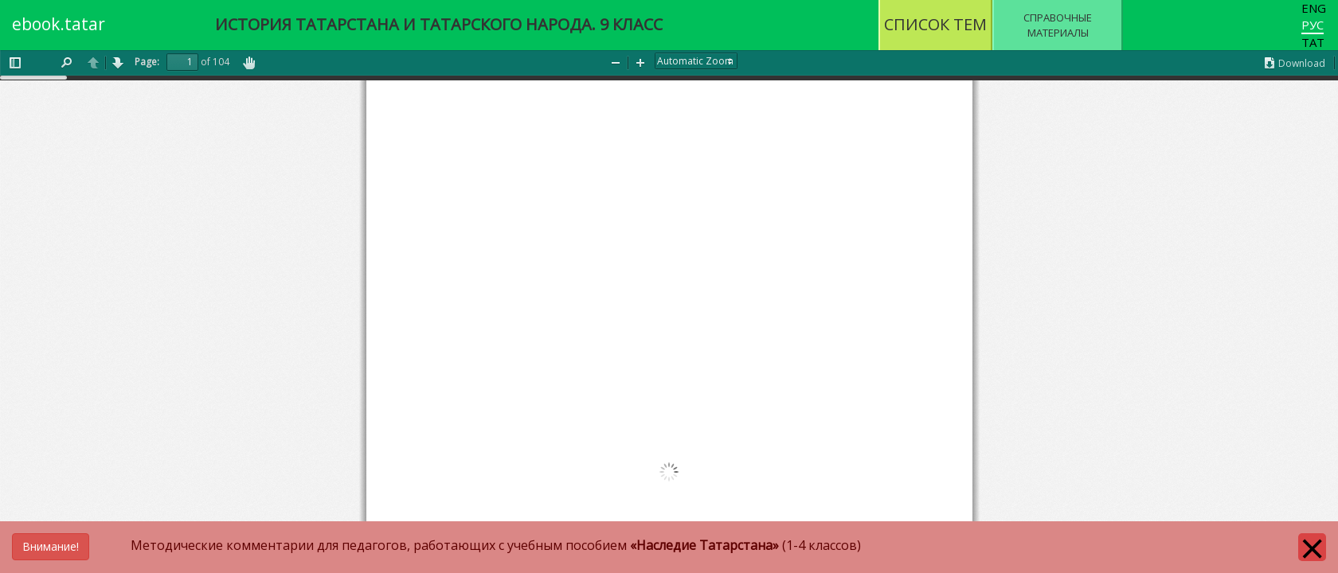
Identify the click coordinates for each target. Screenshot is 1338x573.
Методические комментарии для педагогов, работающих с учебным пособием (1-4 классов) (436, 545)
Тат (1312, 42)
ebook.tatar (58, 24)
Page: (147, 61)
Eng (1313, 8)
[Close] (1312, 547)
